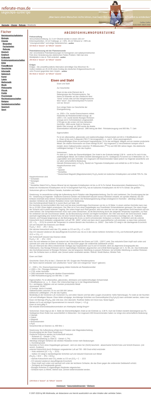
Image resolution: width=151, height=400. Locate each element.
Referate (22, 25)
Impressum (60, 386)
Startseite (5, 25)
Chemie (14, 25)
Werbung (90, 386)
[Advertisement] (106, 81)
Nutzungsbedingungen (76, 386)
